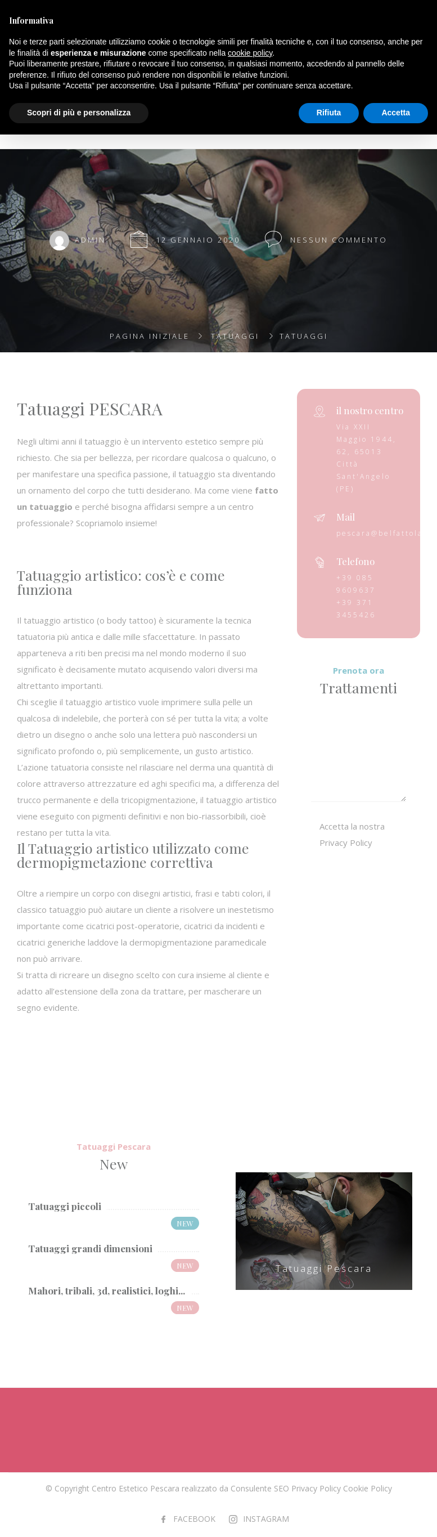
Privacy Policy (316, 1488)
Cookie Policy (367, 1488)
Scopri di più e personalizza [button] (78, 112)
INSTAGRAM (266, 1518)
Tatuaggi (235, 336)
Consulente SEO (260, 1488)
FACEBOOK (194, 1518)
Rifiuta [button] (329, 112)
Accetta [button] (395, 112)
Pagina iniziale (150, 336)
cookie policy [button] (250, 52)
